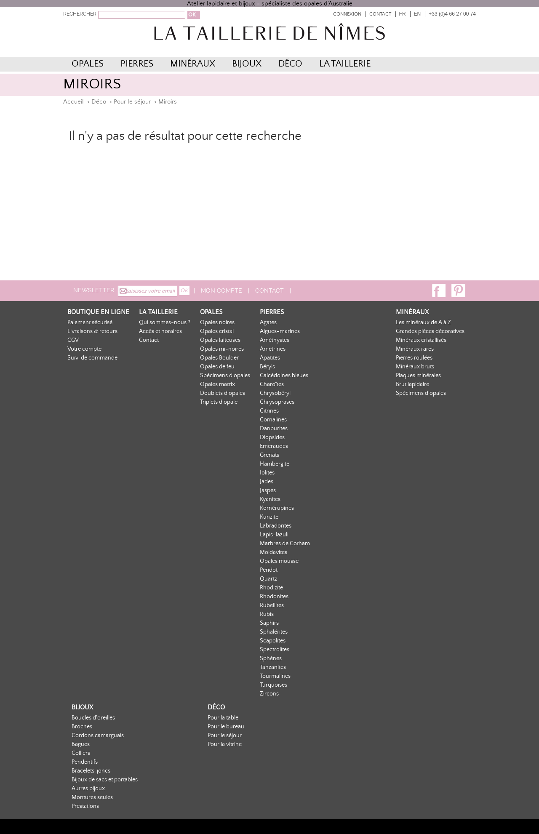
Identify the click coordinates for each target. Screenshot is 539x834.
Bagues (81, 744)
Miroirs (167, 101)
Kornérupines (277, 508)
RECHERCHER (79, 14)
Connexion (347, 14)
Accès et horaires (160, 331)
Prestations (85, 806)
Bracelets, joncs (91, 770)
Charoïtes (272, 384)
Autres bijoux (88, 788)
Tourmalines (275, 676)
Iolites (267, 472)
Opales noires (217, 322)
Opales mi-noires (222, 349)
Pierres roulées (414, 357)
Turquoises (273, 685)
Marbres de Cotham (285, 543)
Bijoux (246, 64)
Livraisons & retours (92, 331)
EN (417, 14)
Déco (290, 64)
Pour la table (223, 717)
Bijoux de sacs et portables (105, 779)
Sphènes (271, 658)
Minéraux (192, 64)
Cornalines (273, 419)
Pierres (136, 64)
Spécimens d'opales (225, 375)
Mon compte (221, 290)
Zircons (269, 693)
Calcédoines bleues (284, 375)
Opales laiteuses (220, 340)
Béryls (267, 366)
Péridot (269, 570)
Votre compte (84, 349)
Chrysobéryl (275, 393)
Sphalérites (274, 632)
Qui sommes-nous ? (164, 322)
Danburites (274, 428)
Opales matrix (217, 384)
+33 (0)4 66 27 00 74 (452, 14)
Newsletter (93, 290)
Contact (380, 14)
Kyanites (270, 499)
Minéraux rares (415, 349)
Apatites (270, 357)
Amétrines (273, 349)
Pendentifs (85, 762)
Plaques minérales (418, 375)
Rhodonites (274, 596)
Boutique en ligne (98, 311)
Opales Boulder (219, 357)
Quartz (268, 579)
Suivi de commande (92, 357)
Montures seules (92, 797)
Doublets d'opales (222, 393)
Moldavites (273, 552)
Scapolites (273, 640)
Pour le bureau (226, 726)
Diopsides (272, 437)
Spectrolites (274, 649)
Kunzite (269, 517)
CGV (73, 340)
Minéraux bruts (415, 366)
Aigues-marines (280, 331)
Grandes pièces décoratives (430, 331)
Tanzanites (273, 667)
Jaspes (268, 490)
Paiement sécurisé (89, 322)
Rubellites (272, 605)
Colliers (81, 753)
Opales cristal (217, 331)
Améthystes (274, 340)
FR (402, 14)
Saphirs (269, 623)
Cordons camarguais (98, 735)
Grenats (269, 455)
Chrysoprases (277, 402)
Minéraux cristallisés (421, 340)
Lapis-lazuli (274, 534)
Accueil (73, 101)
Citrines (269, 411)
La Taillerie (345, 64)
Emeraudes (274, 446)
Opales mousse (279, 561)
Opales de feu (217, 366)
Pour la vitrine (225, 744)
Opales (88, 64)
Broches (82, 726)
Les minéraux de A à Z (423, 322)
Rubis (267, 614)
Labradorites (275, 525)
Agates (268, 322)
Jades (266, 481)
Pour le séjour (132, 101)
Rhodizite (271, 587)
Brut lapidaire (412, 384)
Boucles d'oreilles (93, 717)
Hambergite (274, 464)
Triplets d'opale (218, 402)
